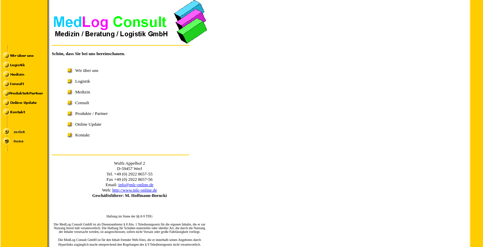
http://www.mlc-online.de (134, 190)
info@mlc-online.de (136, 184)
